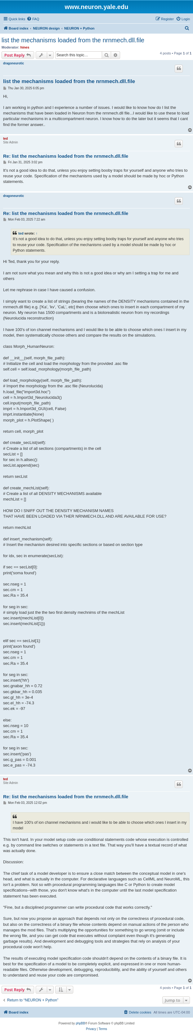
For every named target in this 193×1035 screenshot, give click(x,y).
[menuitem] (33, 19)
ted (5, 138)
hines (24, 47)
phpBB (80, 1023)
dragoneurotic (13, 63)
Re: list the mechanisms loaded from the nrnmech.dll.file (65, 156)
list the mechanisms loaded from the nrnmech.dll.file (73, 40)
